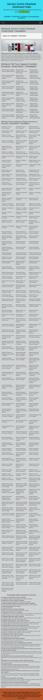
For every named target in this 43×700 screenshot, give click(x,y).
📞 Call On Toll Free (24, 11)
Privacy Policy (12, 692)
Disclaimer (5, 692)
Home (3, 22)
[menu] (40, 22)
